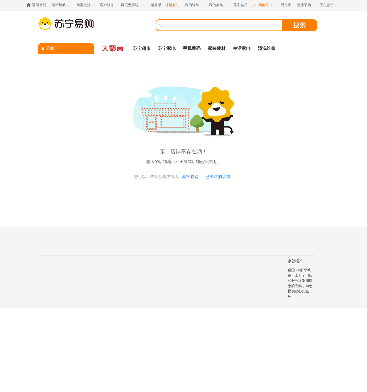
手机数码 (192, 48)
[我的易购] (218, 5)
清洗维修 (266, 48)
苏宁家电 (167, 48)
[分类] (66, 48)
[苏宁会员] (240, 5)
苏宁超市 (142, 48)
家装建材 (216, 48)
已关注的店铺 (218, 176)
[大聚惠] (113, 48)
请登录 (156, 5)
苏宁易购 (190, 176)
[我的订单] (194, 5)
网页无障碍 (130, 5)
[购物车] (264, 5)
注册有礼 (172, 5)
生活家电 (241, 48)
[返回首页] (37, 5)
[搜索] (223, 25)
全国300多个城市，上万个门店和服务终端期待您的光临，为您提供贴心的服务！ (300, 283)
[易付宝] (286, 5)
